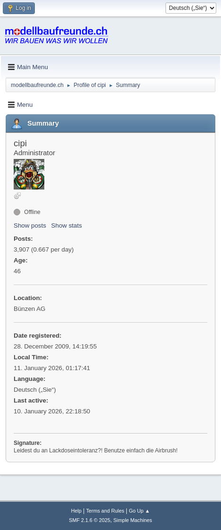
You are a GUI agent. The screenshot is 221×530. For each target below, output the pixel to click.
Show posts (30, 225)
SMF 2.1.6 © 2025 (89, 520)
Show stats (66, 225)
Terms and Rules (105, 511)
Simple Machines (133, 520)
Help (76, 511)
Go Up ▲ (139, 511)
